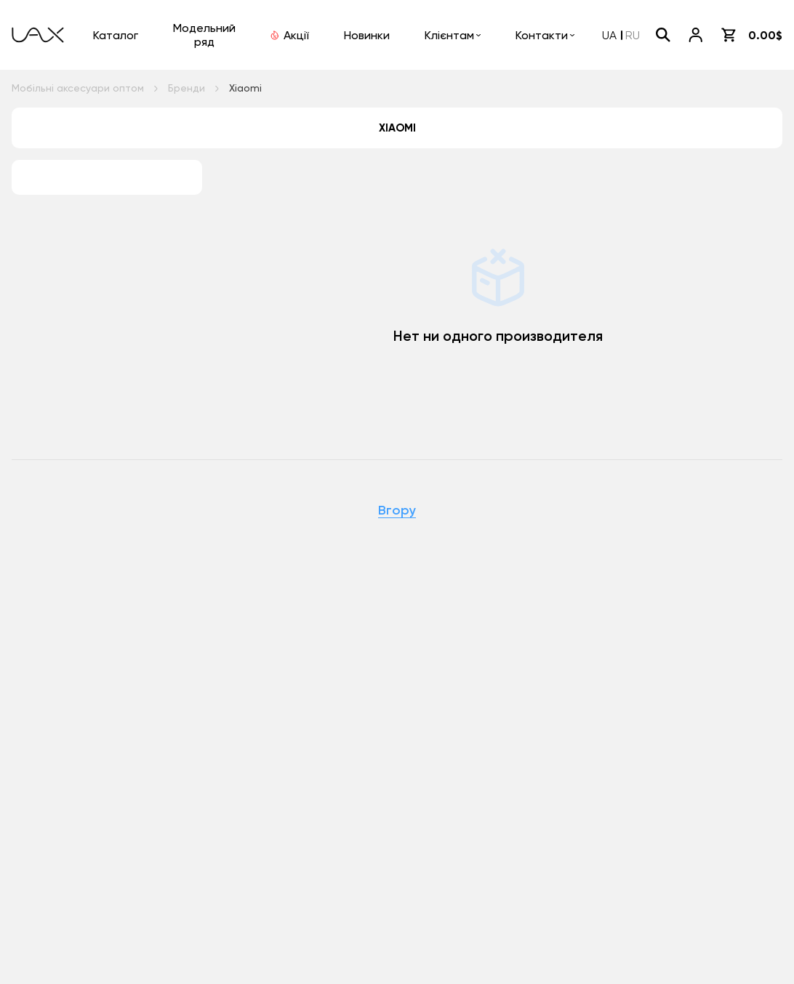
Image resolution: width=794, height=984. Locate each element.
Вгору (397, 511)
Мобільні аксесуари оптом (78, 88)
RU (632, 35)
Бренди (186, 88)
